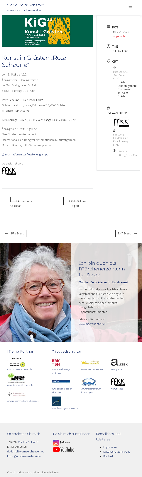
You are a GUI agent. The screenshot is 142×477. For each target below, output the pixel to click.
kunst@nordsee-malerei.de (24, 456)
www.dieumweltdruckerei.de (20, 385)
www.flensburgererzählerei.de (65, 408)
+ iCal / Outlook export (77, 203)
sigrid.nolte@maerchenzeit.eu (25, 451)
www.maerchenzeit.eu (92, 324)
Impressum (110, 447)
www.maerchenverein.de (92, 369)
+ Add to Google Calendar (22, 203)
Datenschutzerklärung (116, 451)
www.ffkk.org (117, 388)
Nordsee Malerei (24, 472)
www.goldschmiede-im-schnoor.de (22, 400)
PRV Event (14, 233)
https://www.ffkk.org (130, 155)
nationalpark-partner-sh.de (19, 369)
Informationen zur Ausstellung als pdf (25, 154)
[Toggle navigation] (130, 8)
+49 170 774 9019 (28, 442)
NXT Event (127, 233)
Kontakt (108, 456)
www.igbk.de (116, 369)
